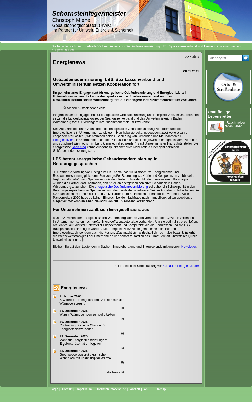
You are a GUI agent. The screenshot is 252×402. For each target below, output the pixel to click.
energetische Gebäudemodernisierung (121, 187)
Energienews (74, 288)
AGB (147, 389)
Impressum (84, 389)
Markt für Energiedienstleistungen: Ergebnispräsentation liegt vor (83, 342)
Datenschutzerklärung (111, 389)
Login (54, 389)
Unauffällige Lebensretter (220, 114)
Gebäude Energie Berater (181, 266)
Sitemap (160, 389)
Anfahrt (135, 389)
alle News (114, 372)
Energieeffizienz (64, 140)
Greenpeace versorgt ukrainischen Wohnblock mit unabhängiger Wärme (85, 356)
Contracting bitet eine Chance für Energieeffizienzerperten (82, 327)
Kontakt (67, 389)
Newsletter (188, 246)
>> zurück (192, 57)
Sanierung (79, 147)
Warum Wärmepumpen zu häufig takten (87, 314)
